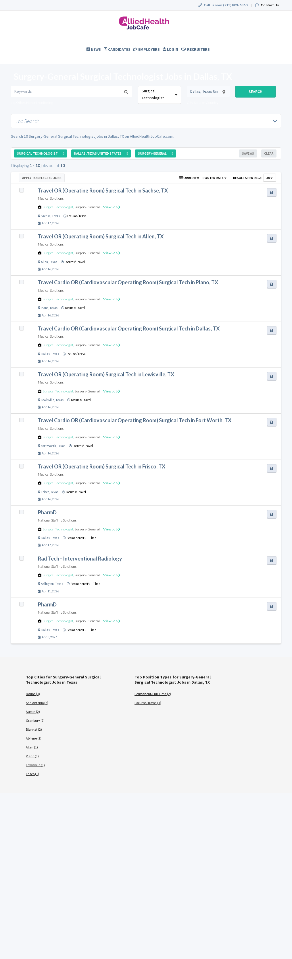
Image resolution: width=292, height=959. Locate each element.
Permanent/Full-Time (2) (153, 694)
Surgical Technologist (58, 207)
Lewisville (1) (35, 765)
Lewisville (47, 400)
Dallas (45, 354)
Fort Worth (48, 446)
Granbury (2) (35, 720)
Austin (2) (33, 711)
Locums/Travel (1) (148, 703)
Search (255, 91)
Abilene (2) (33, 738)
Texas (56, 216)
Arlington (47, 583)
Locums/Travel (77, 216)
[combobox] (159, 95)
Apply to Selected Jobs (42, 178)
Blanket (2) (34, 729)
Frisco (45, 492)
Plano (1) (32, 756)
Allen (44, 262)
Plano (44, 308)
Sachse (46, 216)
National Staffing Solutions (57, 520)
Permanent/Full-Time (81, 538)
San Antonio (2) (37, 703)
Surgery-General (87, 207)
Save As (248, 153)
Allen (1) (32, 747)
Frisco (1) (32, 774)
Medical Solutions (51, 198)
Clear (269, 153)
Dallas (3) (33, 694)
